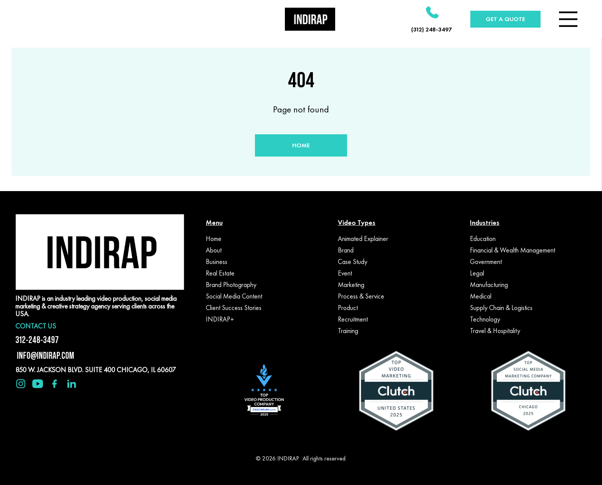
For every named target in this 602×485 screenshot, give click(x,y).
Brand (346, 250)
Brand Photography (231, 285)
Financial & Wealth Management (512, 250)
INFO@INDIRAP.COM (44, 355)
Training (348, 331)
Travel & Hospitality (495, 331)
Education (483, 238)
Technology (485, 319)
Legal (477, 273)
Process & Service (361, 296)
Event (345, 273)
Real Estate (220, 273)
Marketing (351, 285)
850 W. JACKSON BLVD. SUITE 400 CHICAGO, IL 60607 (95, 369)
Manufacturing (489, 285)
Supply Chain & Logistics (501, 308)
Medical (480, 296)
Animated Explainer (363, 238)
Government (486, 262)
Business (216, 262)
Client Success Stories (233, 308)
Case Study (352, 262)
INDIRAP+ (220, 319)
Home (214, 238)
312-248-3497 (37, 340)
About (214, 250)
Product (348, 308)
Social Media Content (234, 296)
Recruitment (353, 319)
